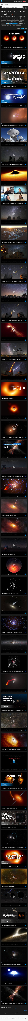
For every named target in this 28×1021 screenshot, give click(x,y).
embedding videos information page (11, 205)
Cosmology (10, 18)
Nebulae (16, 21)
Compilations (4, 18)
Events (22, 18)
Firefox (5, 241)
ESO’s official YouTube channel (7, 199)
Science (15, 1)
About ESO (8, 16)
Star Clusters (4, 25)
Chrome (5, 239)
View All (2, 16)
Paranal (20, 21)
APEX (15, 16)
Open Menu (4, 4)
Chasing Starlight (22, 16)
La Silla (11, 21)
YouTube (2, 198)
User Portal (20, 1)
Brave (5, 238)
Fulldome (17, 19)
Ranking (22, 28)
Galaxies (22, 19)
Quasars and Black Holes (11, 23)
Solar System (21, 23)
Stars (9, 25)
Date (26, 28)
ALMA (12, 16)
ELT (14, 18)
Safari (5, 243)
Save (4, 275)
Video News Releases (16, 25)
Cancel (10, 275)
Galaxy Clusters (4, 21)
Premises (3, 23)
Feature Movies (10, 19)
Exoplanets (3, 19)
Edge (5, 240)
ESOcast (18, 18)
